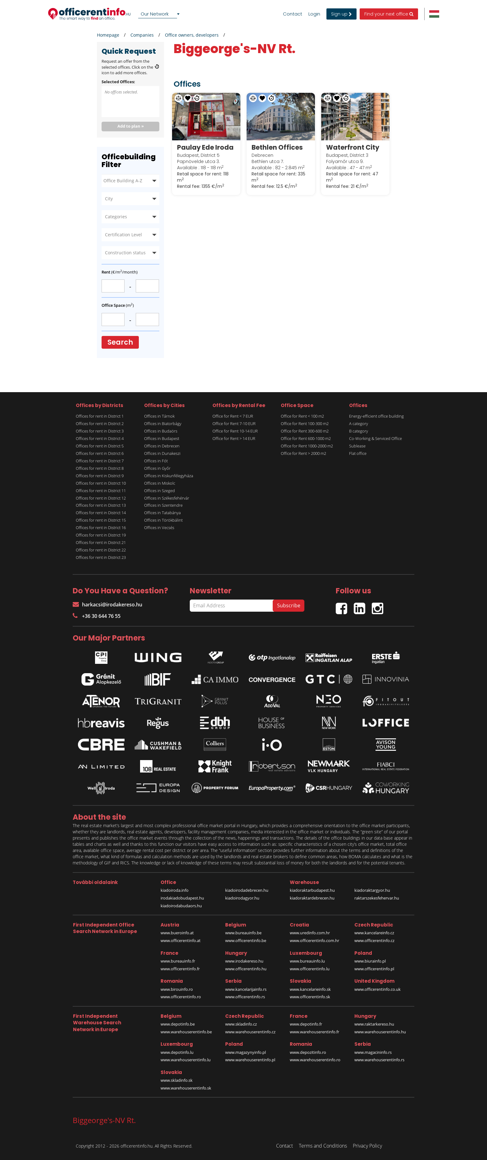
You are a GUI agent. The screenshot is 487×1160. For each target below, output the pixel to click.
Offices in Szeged (159, 490)
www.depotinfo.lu (177, 1052)
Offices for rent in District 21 (101, 542)
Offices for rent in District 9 (100, 475)
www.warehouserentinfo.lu (186, 1060)
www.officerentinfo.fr (180, 969)
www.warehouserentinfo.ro (315, 1060)
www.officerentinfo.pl (374, 969)
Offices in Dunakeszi (162, 453)
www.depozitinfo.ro (308, 1052)
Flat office (357, 453)
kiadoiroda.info (175, 890)
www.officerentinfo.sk (310, 996)
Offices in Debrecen (162, 446)
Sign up (341, 14)
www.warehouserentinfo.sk (186, 1088)
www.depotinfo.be (178, 1024)
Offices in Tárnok (159, 416)
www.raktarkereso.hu (374, 1024)
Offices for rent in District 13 (101, 505)
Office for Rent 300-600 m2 (305, 431)
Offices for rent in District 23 (101, 557)
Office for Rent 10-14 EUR (235, 431)
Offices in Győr (157, 468)
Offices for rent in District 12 (101, 498)
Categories (116, 217)
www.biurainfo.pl (370, 961)
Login (314, 14)
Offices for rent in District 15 (101, 520)
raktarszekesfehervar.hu (376, 898)
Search (120, 342)
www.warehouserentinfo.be (186, 1032)
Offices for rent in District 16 (101, 527)
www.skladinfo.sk (177, 1080)
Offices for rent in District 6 (100, 453)
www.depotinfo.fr (306, 1024)
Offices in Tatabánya (162, 512)
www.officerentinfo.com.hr (314, 940)
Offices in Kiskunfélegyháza (168, 475)
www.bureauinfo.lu (307, 961)
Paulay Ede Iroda (205, 147)
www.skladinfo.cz (241, 1024)
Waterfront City (352, 147)
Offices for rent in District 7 (100, 461)
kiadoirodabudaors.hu (181, 906)
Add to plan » (130, 126)
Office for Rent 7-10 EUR (234, 423)
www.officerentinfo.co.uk (377, 989)
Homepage (108, 35)
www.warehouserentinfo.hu (380, 1032)
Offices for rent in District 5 (100, 446)
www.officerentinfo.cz (374, 940)
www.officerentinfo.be (245, 940)
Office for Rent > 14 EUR (233, 438)
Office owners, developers (192, 35)
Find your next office (388, 14)
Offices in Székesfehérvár (166, 498)
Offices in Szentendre (163, 505)
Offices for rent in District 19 (101, 535)
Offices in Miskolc (159, 483)
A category (358, 423)
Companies (142, 35)
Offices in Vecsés (159, 527)
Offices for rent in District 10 (101, 483)
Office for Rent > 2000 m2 (303, 453)
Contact (292, 14)
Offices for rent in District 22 (101, 550)
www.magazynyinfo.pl (245, 1052)
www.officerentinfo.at (181, 940)
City (109, 199)
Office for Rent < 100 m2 (302, 416)
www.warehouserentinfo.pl (250, 1060)
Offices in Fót (156, 461)
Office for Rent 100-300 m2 (305, 423)
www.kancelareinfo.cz (374, 933)
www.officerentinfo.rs (245, 996)
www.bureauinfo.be (243, 933)
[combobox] (160, 14)
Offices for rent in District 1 (100, 416)
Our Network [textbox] (155, 14)
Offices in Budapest (161, 438)
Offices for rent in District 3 (100, 431)
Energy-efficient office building (376, 416)
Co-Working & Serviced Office (375, 438)
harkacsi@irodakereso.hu (107, 604)
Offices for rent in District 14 (101, 512)
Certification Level (123, 235)
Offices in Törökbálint (163, 520)
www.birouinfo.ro (177, 989)
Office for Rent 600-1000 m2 (306, 438)
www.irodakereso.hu (244, 961)
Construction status (125, 253)
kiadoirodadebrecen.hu (246, 890)
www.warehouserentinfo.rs (379, 1060)
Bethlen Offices (277, 147)
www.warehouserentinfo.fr (314, 1032)
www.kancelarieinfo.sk (310, 989)
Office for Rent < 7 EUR (232, 416)
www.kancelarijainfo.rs (245, 989)
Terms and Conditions (323, 1145)
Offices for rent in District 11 (101, 490)
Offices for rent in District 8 (100, 468)
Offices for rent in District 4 (100, 438)
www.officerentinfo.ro (181, 996)
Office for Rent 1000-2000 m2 (307, 446)
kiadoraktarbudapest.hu (312, 890)
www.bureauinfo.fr (178, 961)
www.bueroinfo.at (177, 933)
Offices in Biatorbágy (162, 423)
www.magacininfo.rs (373, 1052)
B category (358, 431)
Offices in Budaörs (160, 431)
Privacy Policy (367, 1145)
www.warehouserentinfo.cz (250, 1032)
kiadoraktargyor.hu (372, 890)
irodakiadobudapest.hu (182, 898)
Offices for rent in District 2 (100, 423)
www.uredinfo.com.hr (310, 933)
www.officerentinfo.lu (310, 969)
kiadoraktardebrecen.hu (312, 898)
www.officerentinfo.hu (245, 969)
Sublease (357, 446)
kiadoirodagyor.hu (242, 898)
